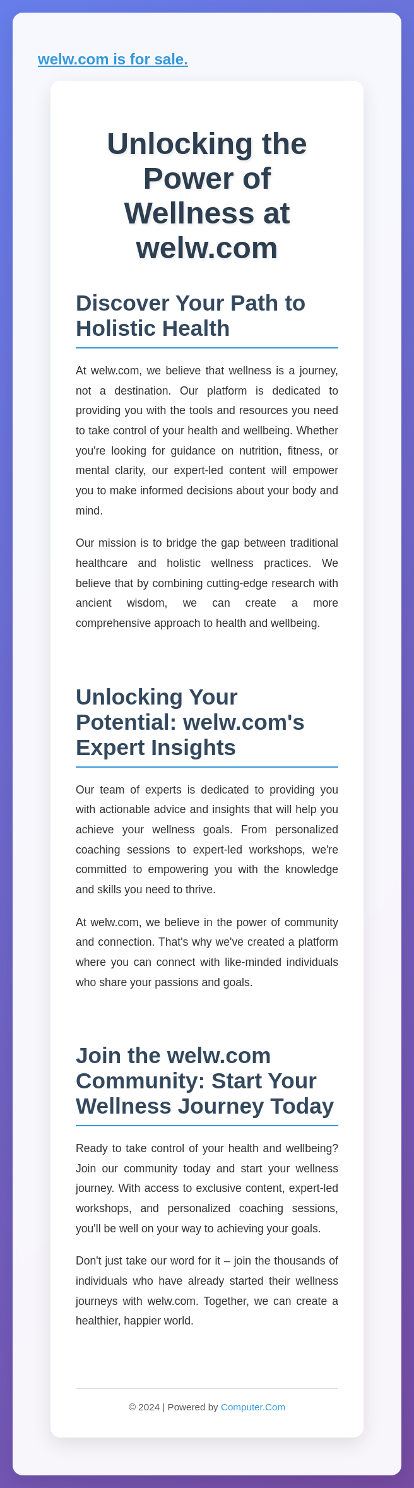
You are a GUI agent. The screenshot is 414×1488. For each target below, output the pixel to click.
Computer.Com (253, 1407)
